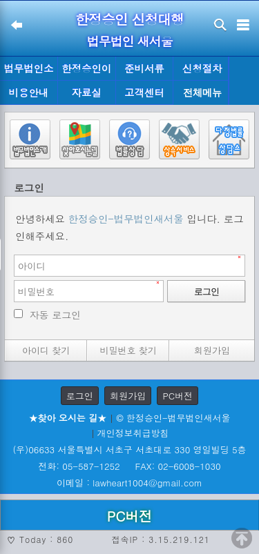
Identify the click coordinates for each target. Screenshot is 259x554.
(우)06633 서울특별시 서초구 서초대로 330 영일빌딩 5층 (129, 449)
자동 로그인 (55, 314)
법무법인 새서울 (129, 41)
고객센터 (144, 92)
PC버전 (177, 395)
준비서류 (144, 68)
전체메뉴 (202, 93)
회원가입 (128, 395)
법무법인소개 (28, 71)
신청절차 (202, 68)
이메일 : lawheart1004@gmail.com (129, 482)
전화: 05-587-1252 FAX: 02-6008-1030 (129, 466)
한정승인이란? (86, 71)
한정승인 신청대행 (129, 19)
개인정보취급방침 (133, 432)
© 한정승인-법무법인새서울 (173, 417)
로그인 (79, 395)
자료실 (87, 92)
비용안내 (29, 92)
